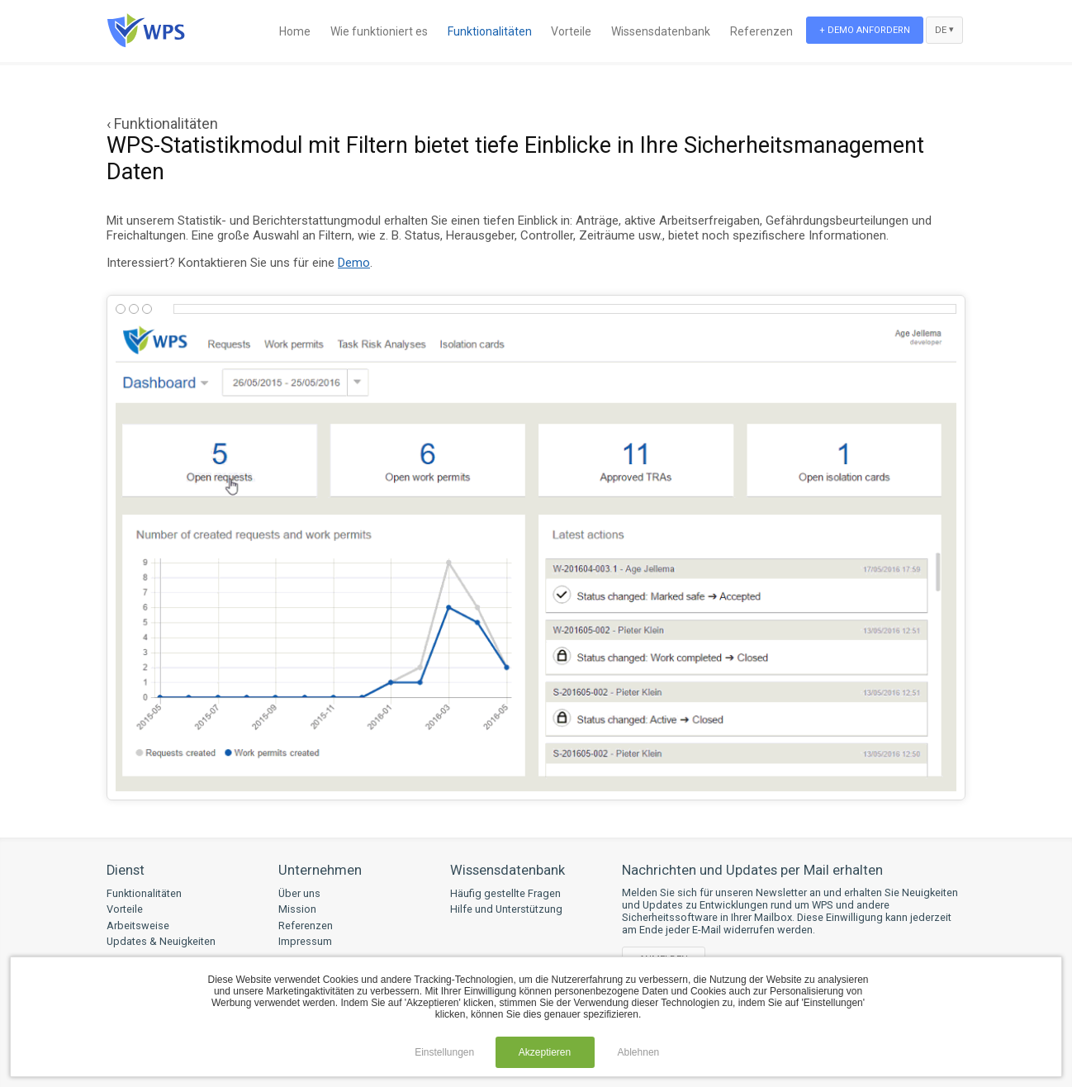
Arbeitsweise (138, 925)
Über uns (299, 893)
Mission (297, 909)
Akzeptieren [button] (545, 1052)
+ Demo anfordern (864, 30)
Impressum (305, 941)
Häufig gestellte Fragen (505, 893)
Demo (354, 262)
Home (295, 31)
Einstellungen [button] (444, 1052)
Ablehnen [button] (639, 1052)
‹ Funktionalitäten (162, 123)
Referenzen (761, 31)
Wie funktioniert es (379, 31)
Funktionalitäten (490, 31)
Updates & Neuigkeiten (161, 941)
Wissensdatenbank (660, 31)
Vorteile (571, 31)
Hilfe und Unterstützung (506, 909)
